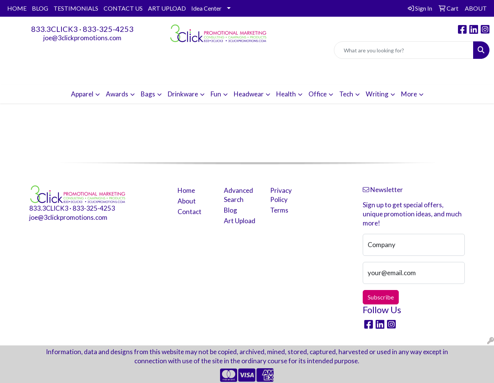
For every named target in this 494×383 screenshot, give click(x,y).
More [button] (409, 94)
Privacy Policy (281, 194)
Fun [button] (216, 94)
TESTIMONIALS (75, 8)
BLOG (40, 8)
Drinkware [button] (183, 94)
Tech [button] (346, 94)
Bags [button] (148, 94)
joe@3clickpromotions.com (82, 38)
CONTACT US (123, 8)
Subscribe (381, 297)
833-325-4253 (108, 28)
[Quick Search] (404, 50)
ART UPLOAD (167, 8)
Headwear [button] (249, 94)
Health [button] (286, 94)
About (187, 201)
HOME (17, 8)
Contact (189, 212)
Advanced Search (238, 194)
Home (186, 190)
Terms (279, 210)
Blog (230, 210)
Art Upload (239, 221)
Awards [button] (117, 94)
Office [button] (317, 94)
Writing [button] (377, 94)
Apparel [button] (82, 94)
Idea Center (206, 8)
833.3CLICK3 (54, 28)
